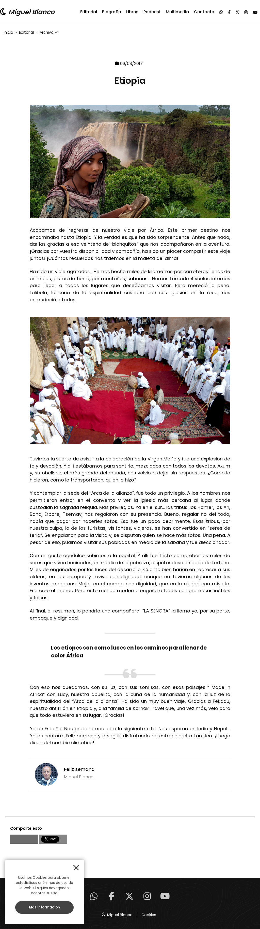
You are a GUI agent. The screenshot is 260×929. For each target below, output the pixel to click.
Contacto (204, 12)
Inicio (8, 32)
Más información (44, 907)
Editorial (88, 12)
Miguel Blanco (31, 11)
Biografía (111, 12)
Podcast (152, 12)
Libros (132, 12)
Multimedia (177, 12)
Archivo (47, 32)
